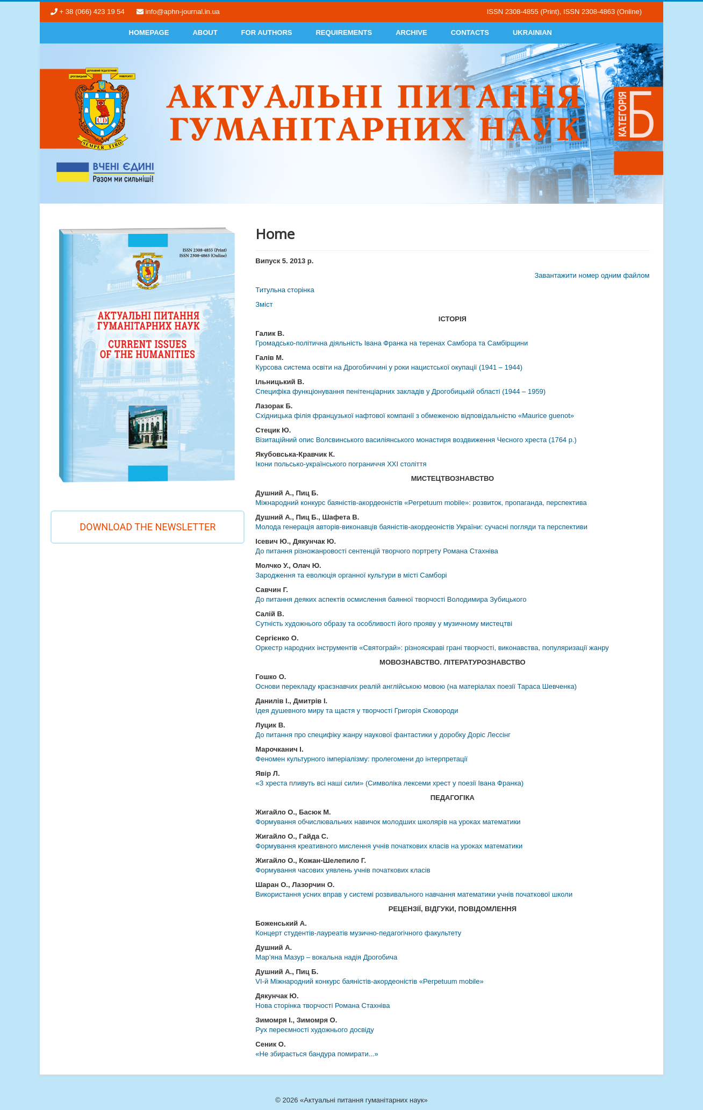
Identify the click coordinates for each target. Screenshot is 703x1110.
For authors (266, 32)
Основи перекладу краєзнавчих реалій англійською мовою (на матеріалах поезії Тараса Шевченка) (416, 686)
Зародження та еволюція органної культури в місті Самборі (351, 575)
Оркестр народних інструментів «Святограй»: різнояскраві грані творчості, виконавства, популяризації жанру (432, 648)
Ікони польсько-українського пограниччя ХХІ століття (340, 464)
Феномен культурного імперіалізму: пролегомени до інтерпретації (361, 759)
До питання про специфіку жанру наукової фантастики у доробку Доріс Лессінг (383, 735)
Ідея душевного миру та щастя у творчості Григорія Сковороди (356, 711)
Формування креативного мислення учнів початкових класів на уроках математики (388, 846)
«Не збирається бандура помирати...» (316, 1054)
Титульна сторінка (284, 290)
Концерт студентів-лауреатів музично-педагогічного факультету (358, 933)
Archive (411, 32)
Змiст (263, 304)
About (204, 32)
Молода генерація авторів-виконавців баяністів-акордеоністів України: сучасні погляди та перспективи (421, 527)
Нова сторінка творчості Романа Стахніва (322, 1005)
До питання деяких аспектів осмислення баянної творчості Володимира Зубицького (390, 599)
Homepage (149, 32)
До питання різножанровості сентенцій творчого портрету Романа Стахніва (376, 551)
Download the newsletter (148, 526)
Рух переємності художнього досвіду (314, 1030)
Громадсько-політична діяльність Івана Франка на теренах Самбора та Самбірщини (391, 343)
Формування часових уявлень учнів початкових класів (342, 870)
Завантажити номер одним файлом (591, 275)
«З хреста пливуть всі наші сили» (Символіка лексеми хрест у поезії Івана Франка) (389, 783)
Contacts (470, 32)
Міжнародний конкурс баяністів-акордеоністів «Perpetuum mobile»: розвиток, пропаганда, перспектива (420, 503)
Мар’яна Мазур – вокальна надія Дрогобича (326, 957)
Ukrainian (532, 32)
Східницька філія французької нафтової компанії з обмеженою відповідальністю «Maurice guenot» (414, 416)
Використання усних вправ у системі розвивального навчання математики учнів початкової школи (413, 894)
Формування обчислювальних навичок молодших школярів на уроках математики (387, 822)
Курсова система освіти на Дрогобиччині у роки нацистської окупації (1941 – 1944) (388, 367)
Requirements (343, 32)
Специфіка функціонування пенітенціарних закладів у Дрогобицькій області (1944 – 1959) (400, 391)
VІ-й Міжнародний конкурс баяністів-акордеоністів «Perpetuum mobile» (369, 981)
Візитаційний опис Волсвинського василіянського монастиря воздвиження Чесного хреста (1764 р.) (416, 440)
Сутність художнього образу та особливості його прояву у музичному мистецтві (383, 623)
